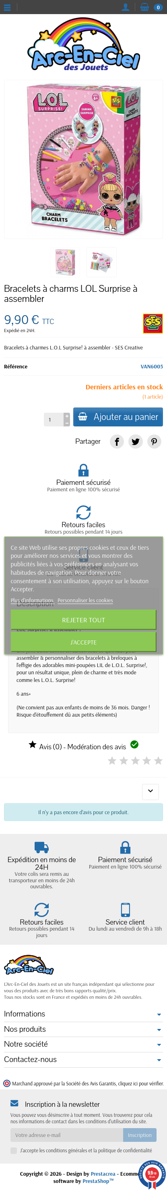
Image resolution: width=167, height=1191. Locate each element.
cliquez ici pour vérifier (140, 1083)
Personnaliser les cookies (85, 600)
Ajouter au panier (118, 417)
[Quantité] (54, 419)
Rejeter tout (83, 619)
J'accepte (83, 642)
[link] (117, 441)
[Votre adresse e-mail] (66, 1135)
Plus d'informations (32, 600)
